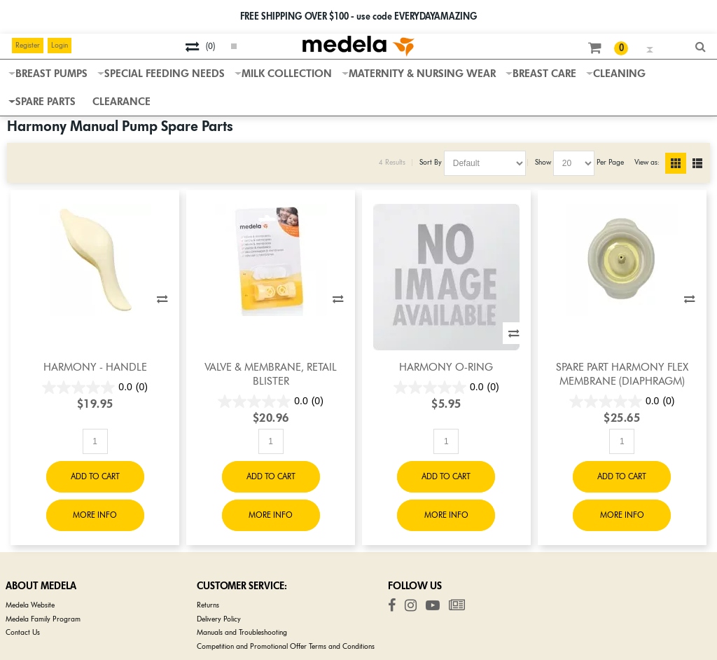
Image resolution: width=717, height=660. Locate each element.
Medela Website (30, 605)
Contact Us (23, 632)
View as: (646, 162)
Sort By (430, 162)
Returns (208, 605)
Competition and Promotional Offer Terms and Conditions (286, 646)
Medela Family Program (43, 619)
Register (27, 45)
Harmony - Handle (95, 367)
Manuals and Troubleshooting (242, 632)
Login (59, 45)
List (703, 162)
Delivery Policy (219, 619)
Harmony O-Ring (446, 367)
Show (543, 162)
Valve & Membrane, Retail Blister (270, 374)
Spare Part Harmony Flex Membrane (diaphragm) (622, 374)
